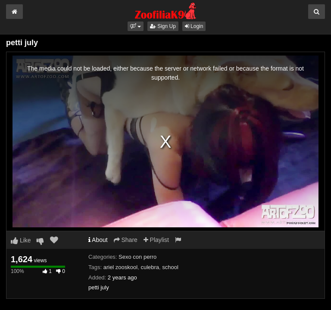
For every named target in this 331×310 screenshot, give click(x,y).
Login (194, 26)
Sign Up (163, 26)
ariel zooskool (120, 267)
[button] (136, 26)
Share (125, 239)
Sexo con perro (137, 257)
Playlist (156, 239)
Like (21, 240)
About (98, 239)
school (170, 267)
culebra (150, 267)
